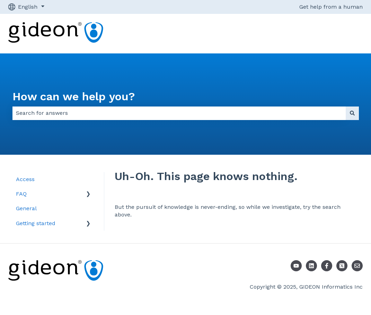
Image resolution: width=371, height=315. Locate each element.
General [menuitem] (26, 208)
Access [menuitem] (25, 179)
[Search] (352, 113)
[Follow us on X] (341, 265)
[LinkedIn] (311, 265)
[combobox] (179, 113)
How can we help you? (73, 96)
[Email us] (357, 265)
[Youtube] (296, 265)
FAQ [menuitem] (21, 193)
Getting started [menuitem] (35, 223)
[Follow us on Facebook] (326, 265)
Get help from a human (331, 6)
